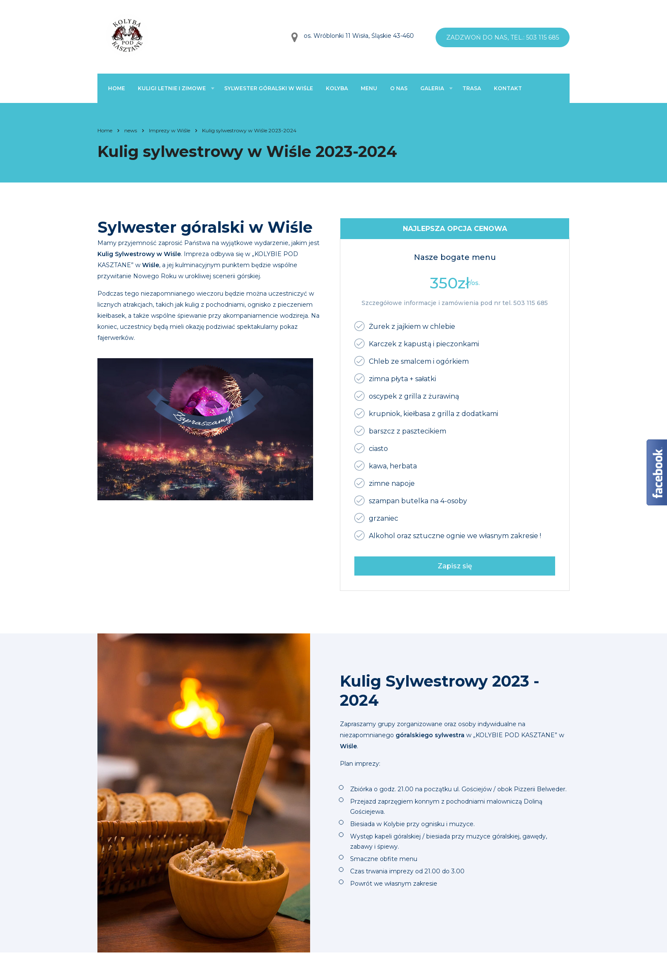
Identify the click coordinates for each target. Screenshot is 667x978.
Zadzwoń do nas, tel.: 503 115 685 (502, 37)
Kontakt (508, 88)
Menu (369, 88)
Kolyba (337, 88)
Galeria (432, 88)
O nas (399, 88)
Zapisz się (455, 566)
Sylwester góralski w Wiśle (268, 88)
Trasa (471, 88)
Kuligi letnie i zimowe (172, 88)
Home (116, 88)
